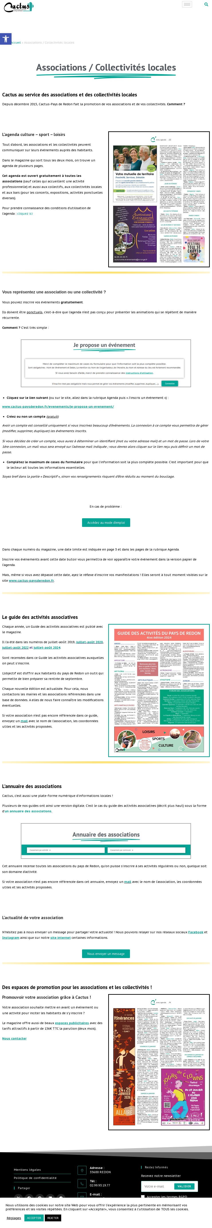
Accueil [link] (16, 42)
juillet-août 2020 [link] (89, 642)
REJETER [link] (53, 1218)
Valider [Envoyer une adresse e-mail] (184, 1186)
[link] (6, 39)
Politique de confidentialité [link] (35, 1178)
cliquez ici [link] (25, 214)
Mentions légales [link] (27, 1170)
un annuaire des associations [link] (28, 811)
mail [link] (24, 721)
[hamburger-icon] (187, 4)
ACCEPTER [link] (34, 1218)
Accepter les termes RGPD (164, 1197)
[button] (206, 4)
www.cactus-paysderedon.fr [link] (31, 581)
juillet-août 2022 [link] (15, 648)
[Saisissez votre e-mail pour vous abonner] (169, 1186)
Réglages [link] (14, 1218)
